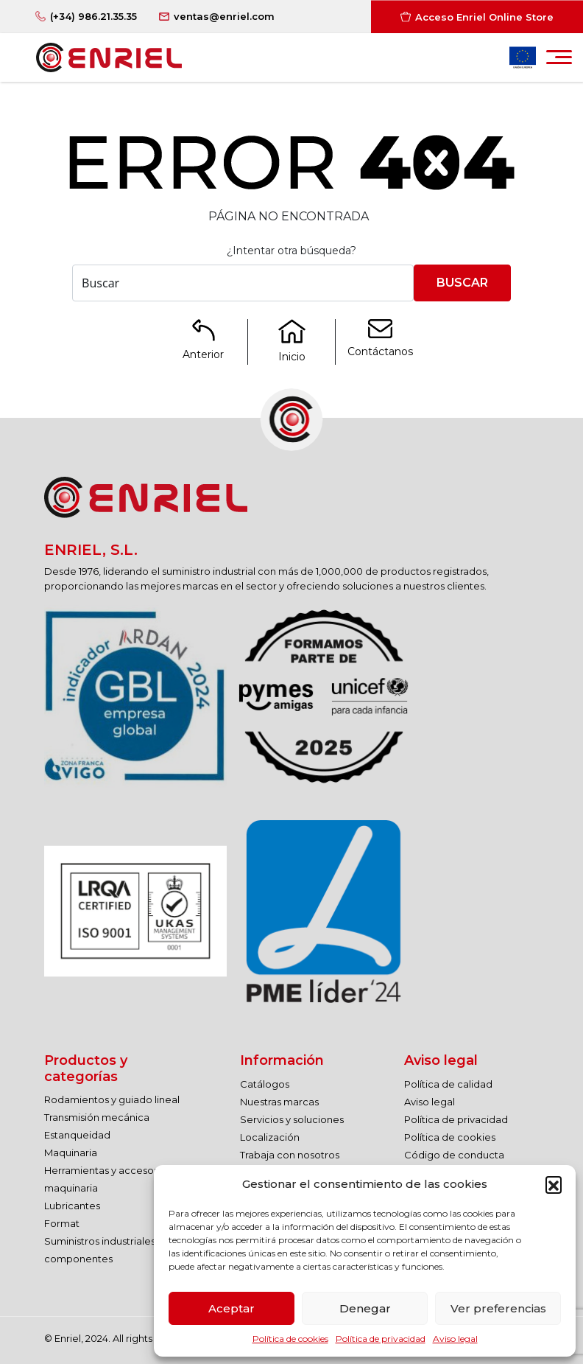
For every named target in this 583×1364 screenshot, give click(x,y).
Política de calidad (448, 1084)
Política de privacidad (380, 1338)
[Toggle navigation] (559, 61)
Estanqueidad (77, 1135)
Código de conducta (454, 1155)
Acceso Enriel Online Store (484, 16)
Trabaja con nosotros (289, 1155)
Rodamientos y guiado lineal (112, 1099)
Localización (270, 1137)
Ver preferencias (498, 1308)
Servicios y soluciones (292, 1119)
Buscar (462, 283)
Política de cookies (290, 1338)
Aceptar (231, 1308)
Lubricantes (72, 1205)
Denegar (365, 1308)
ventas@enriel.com (224, 16)
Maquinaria (70, 1152)
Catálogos (264, 1084)
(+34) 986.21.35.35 (93, 16)
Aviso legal (455, 1338)
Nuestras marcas (279, 1102)
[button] (553, 1184)
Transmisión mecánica (96, 1117)
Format (62, 1223)
